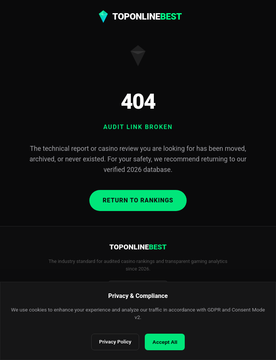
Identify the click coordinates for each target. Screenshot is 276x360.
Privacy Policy (115, 342)
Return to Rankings (138, 200)
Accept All (164, 342)
